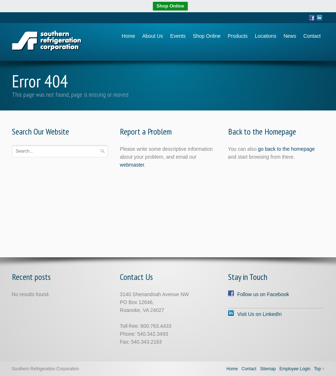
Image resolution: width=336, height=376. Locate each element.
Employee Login (295, 368)
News (289, 36)
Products (238, 36)
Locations (265, 36)
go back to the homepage (286, 149)
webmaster (132, 165)
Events (178, 36)
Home (128, 36)
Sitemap (268, 368)
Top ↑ (319, 368)
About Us (152, 36)
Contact (312, 36)
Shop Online (170, 6)
